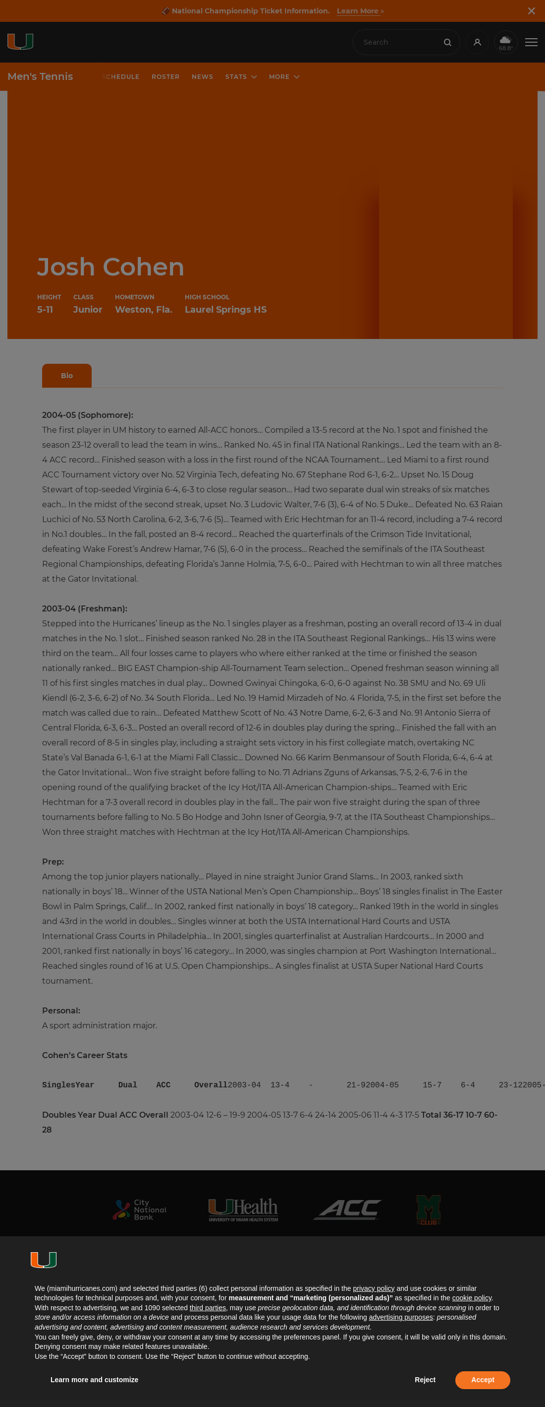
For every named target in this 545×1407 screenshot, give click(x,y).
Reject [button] (425, 1380)
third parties (208, 1308)
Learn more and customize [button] (94, 1380)
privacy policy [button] (373, 1288)
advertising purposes (401, 1317)
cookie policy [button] (471, 1298)
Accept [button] (482, 1380)
